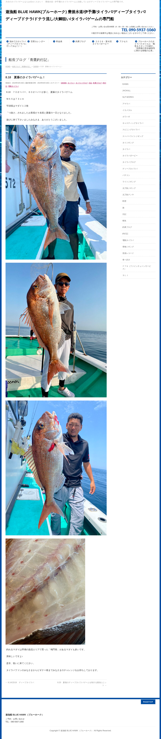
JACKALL (126, 91)
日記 (90, 83)
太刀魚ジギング (129, 188)
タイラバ (70, 83)
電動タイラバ (13, 86)
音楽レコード (128, 253)
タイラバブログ (82, 83)
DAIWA (64, 83)
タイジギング (128, 143)
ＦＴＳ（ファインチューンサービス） (136, 267)
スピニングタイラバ (131, 130)
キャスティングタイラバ (132, 123)
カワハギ (126, 117)
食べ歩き (126, 260)
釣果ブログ (97, 83)
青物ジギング (128, 247)
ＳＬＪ (125, 275)
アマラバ (126, 104)
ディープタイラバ (130, 169)
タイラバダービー (130, 156)
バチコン (126, 175)
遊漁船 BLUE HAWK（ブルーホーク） (77, 729)
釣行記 (125, 234)
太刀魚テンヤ (128, 195)
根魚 (124, 221)
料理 (124, 201)
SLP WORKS (128, 97)
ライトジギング (129, 182)
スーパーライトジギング (132, 136)
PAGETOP (148, 700)
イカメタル (127, 110)
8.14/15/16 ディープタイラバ (20, 682)
